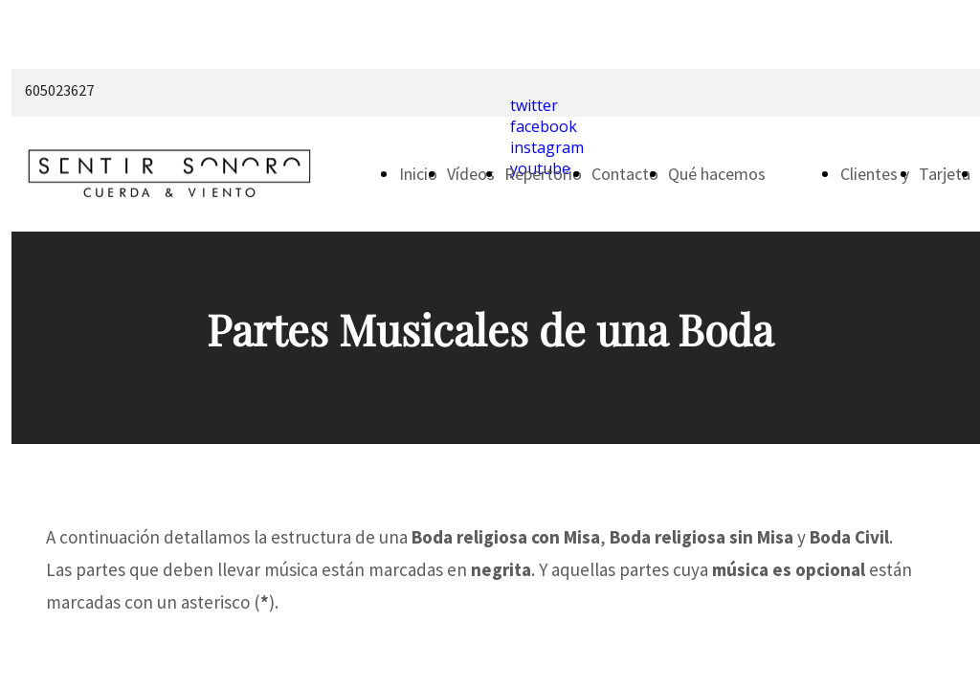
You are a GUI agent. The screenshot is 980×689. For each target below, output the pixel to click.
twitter (534, 105)
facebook (543, 126)
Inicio (418, 174)
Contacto (624, 174)
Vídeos (471, 174)
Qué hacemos (717, 174)
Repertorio (543, 174)
